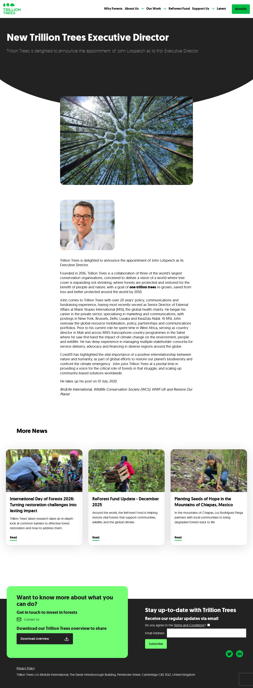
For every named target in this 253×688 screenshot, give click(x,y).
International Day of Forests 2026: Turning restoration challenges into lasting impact (43, 505)
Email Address (154, 633)
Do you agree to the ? (175, 625)
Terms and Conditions (189, 625)
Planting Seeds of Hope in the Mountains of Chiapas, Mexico (204, 502)
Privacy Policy (26, 668)
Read (13, 537)
